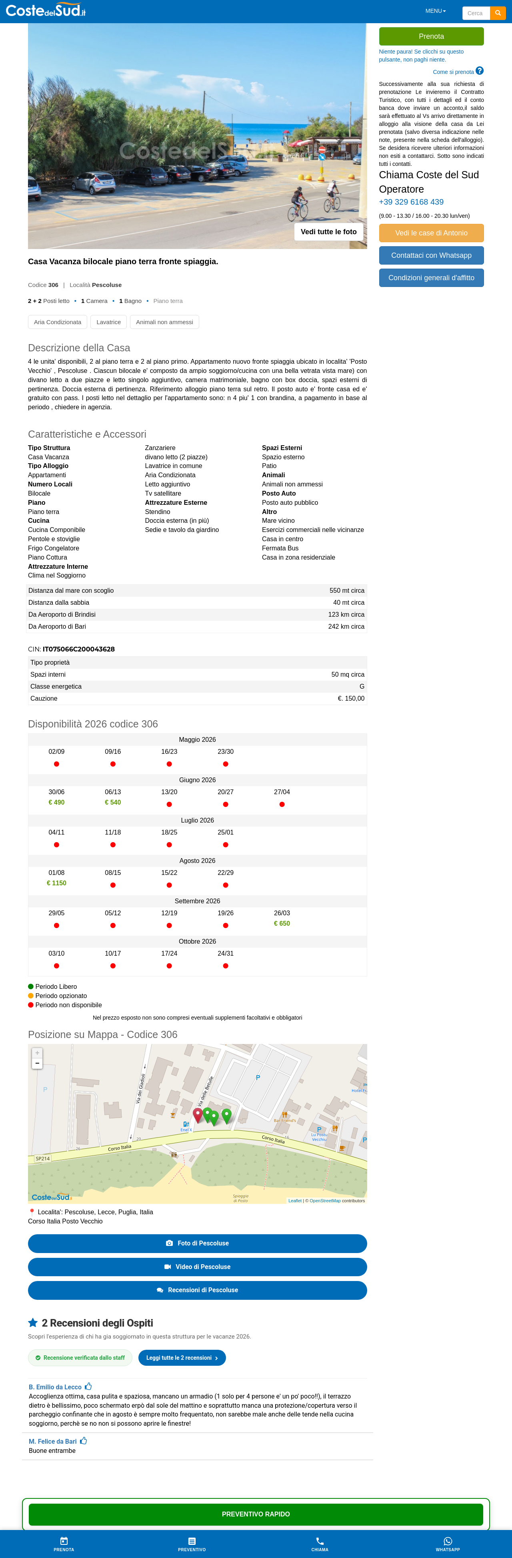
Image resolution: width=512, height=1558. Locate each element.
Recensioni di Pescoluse (197, 1290)
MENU (436, 11)
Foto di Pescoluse (197, 1243)
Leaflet (295, 1200)
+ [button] (37, 1053)
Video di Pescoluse (197, 1267)
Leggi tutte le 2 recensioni (182, 1358)
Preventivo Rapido (256, 1514)
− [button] (37, 1063)
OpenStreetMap (325, 1200)
